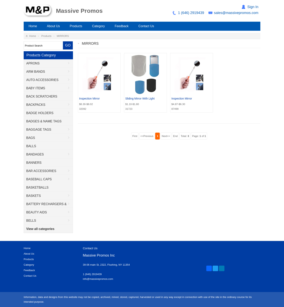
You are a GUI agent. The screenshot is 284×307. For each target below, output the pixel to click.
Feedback (122, 26)
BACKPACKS (35, 104)
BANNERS (33, 162)
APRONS (33, 63)
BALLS (31, 146)
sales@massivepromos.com (236, 13)
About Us (53, 26)
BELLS (31, 220)
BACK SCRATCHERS (41, 96)
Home (33, 26)
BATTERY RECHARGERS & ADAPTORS (45, 205)
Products (76, 26)
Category (98, 26)
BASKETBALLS (37, 187)
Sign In (252, 7)
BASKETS (33, 195)
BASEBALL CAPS (39, 179)
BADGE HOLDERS (39, 113)
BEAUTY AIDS (36, 212)
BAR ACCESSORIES (41, 171)
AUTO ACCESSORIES (42, 80)
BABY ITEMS (35, 88)
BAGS (30, 138)
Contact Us (146, 26)
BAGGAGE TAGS (38, 129)
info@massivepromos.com (98, 278)
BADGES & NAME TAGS (44, 121)
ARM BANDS (35, 71)
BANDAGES (35, 154)
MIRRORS (63, 35)
